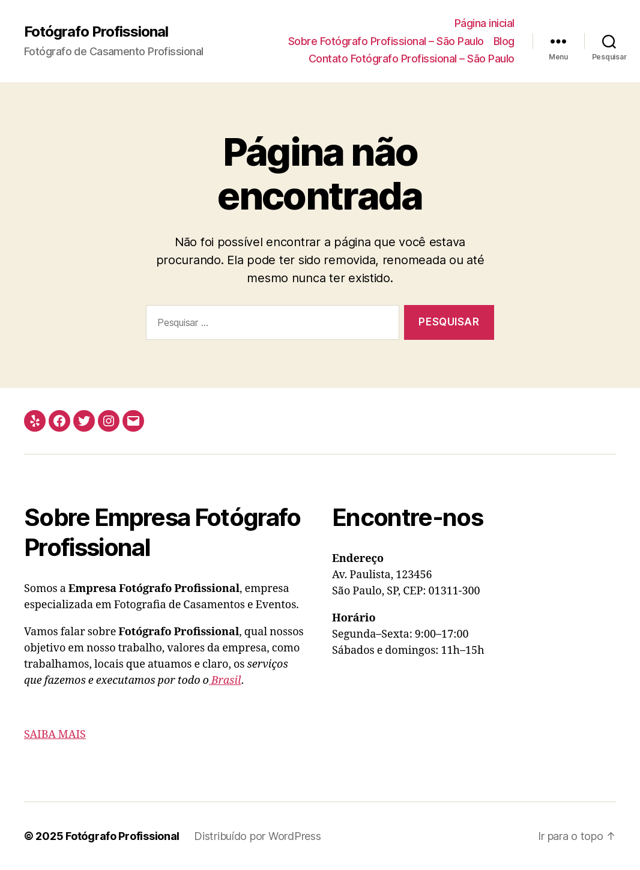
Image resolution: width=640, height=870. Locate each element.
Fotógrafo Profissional (96, 32)
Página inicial (484, 23)
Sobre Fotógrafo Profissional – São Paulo (386, 41)
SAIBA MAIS (55, 735)
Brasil (225, 680)
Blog (504, 41)
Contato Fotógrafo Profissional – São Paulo (412, 58)
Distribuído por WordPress (257, 836)
